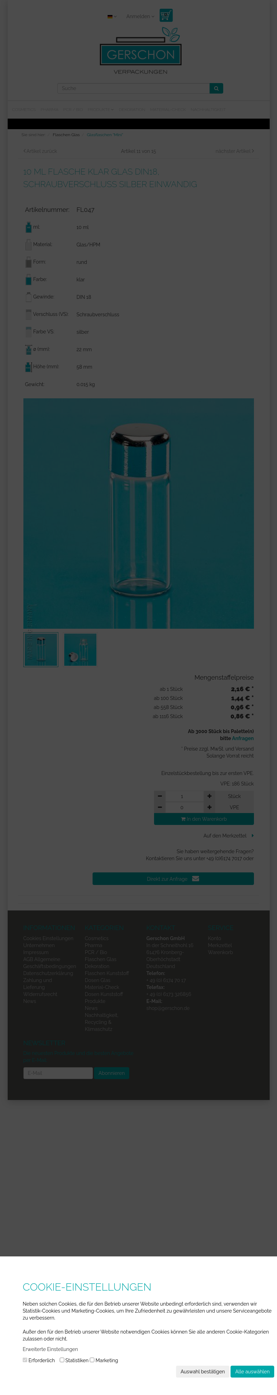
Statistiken (74, 1360)
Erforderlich (39, 1360)
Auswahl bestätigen (203, 1371)
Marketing (104, 1360)
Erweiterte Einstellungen (50, 1349)
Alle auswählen (252, 1371)
